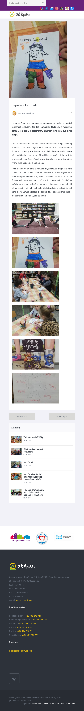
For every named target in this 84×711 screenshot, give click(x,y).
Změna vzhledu (68, 703)
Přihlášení (54, 703)
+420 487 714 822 (27, 623)
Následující (62, 416)
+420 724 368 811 (25, 631)
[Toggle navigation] (73, 15)
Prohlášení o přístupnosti (20, 651)
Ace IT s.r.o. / (37, 703)
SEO (46, 703)
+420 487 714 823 (25, 627)
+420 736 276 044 (32, 616)
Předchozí (22, 416)
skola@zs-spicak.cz (24, 600)
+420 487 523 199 (30, 635)
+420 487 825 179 (38, 619)
